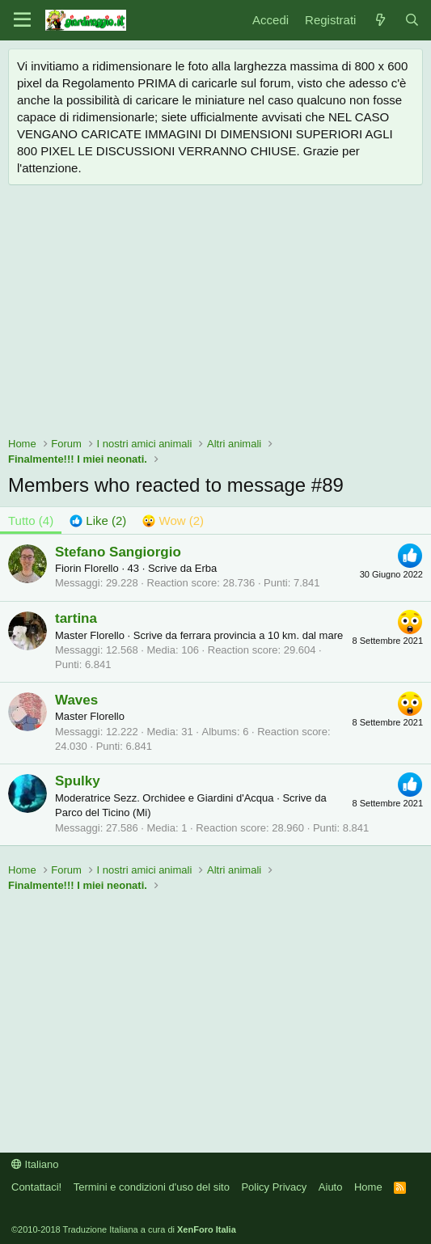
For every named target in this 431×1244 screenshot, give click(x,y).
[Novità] (379, 20)
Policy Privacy (273, 1187)
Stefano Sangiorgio (118, 552)
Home (368, 1187)
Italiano (35, 1164)
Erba (206, 568)
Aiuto (331, 1187)
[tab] (97, 520)
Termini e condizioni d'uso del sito (152, 1187)
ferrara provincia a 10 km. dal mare (262, 635)
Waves (76, 700)
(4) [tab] (30, 520)
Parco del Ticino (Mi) (102, 812)
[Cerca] (412, 20)
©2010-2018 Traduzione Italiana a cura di (123, 1229)
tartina (76, 618)
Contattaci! (36, 1187)
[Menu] (22, 20)
